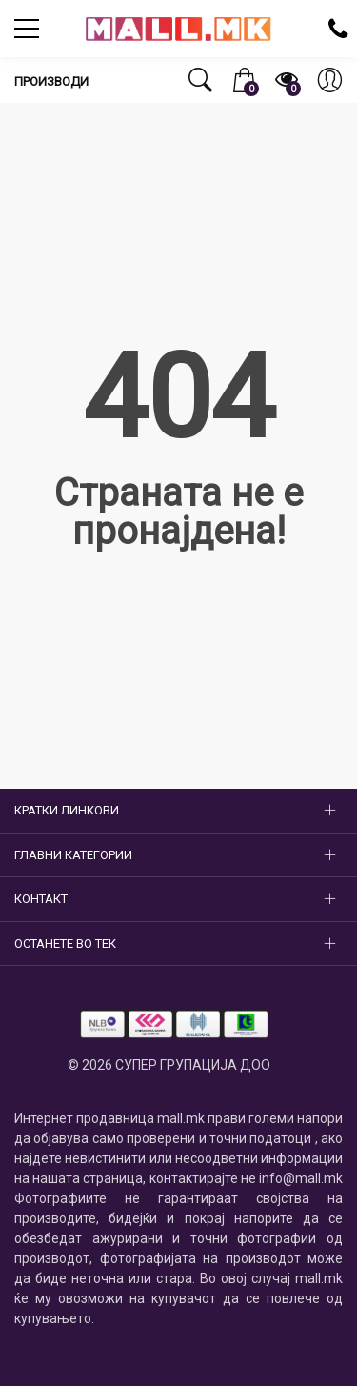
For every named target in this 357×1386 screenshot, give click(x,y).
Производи (51, 81)
